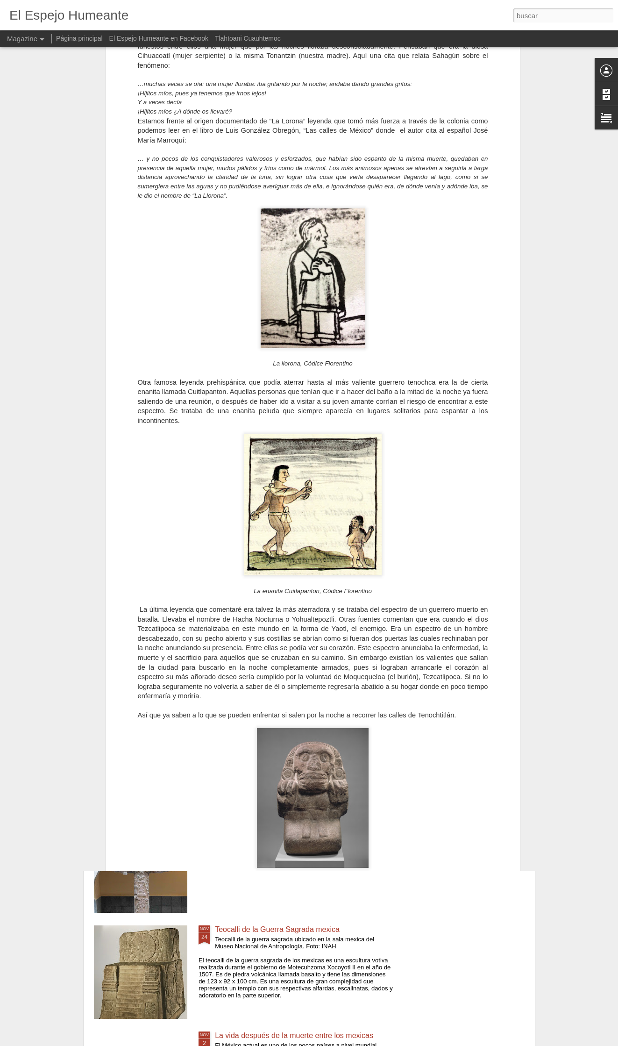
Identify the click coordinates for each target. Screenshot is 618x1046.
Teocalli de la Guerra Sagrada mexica (277, 929)
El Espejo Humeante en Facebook (158, 38)
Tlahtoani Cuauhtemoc (248, 38)
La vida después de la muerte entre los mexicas (294, 1035)
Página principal (79, 38)
